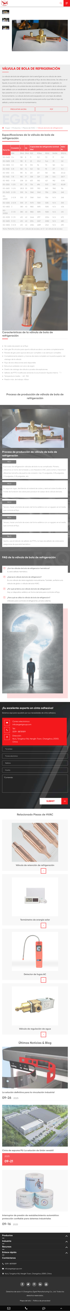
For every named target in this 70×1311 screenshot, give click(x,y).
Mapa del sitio (25, 1301)
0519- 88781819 (9, 1264)
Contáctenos (9, 1258)
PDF (51, 109)
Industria (6, 1241)
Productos (7, 1235)
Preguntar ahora (18, 109)
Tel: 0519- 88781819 (19, 730)
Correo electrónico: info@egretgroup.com (21, 723)
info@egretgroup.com (12, 1269)
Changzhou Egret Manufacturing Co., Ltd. (39, 1292)
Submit (57, 801)
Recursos (6, 1246)
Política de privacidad (41, 1301)
